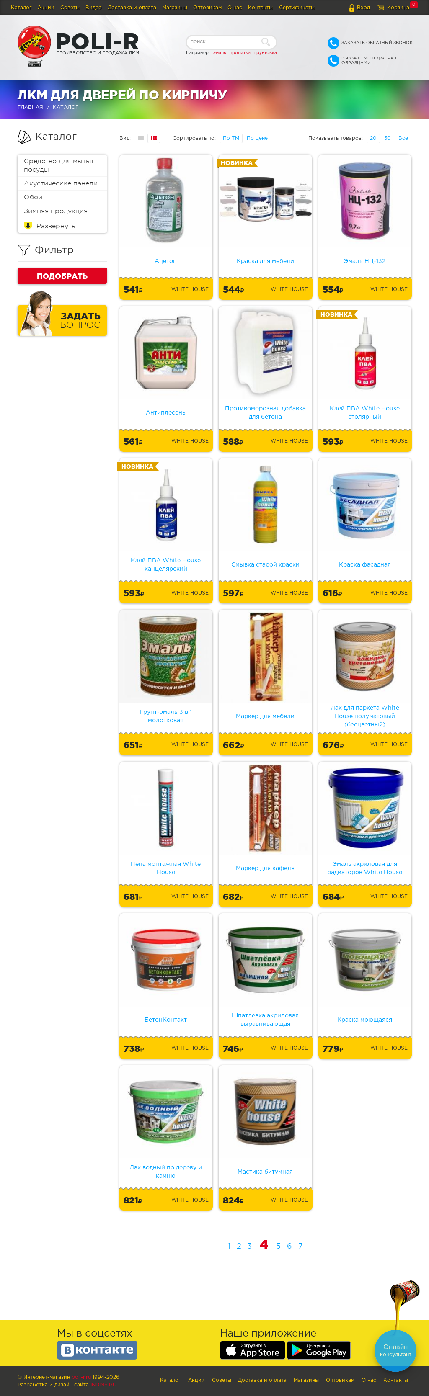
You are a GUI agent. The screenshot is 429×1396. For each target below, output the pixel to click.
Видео (93, 7)
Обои (33, 197)
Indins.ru (103, 1385)
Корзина (398, 7)
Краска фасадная (365, 564)
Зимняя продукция (56, 211)
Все (403, 138)
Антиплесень (166, 412)
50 (387, 138)
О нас (234, 7)
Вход (363, 7)
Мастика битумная (265, 1171)
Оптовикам (207, 7)
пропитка (240, 53)
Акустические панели (61, 183)
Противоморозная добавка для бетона (265, 413)
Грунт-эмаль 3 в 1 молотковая (166, 716)
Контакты (260, 7)
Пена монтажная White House (166, 868)
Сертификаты (297, 7)
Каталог (21, 7)
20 (373, 138)
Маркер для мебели (265, 716)
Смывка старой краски (265, 564)
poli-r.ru (81, 1377)
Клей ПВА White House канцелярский (166, 565)
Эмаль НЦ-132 (364, 261)
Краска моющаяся (364, 1020)
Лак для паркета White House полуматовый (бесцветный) (365, 716)
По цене (257, 138)
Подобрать (62, 276)
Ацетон (166, 261)
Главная (30, 107)
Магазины (174, 7)
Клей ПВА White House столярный (365, 413)
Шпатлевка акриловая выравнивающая (265, 1020)
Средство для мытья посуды (58, 165)
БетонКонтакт (166, 1020)
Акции (46, 7)
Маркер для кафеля (265, 868)
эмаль (219, 53)
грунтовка (265, 53)
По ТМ (231, 138)
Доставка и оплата (132, 7)
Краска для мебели (265, 261)
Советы (70, 7)
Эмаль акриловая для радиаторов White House (364, 868)
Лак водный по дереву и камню (165, 1172)
